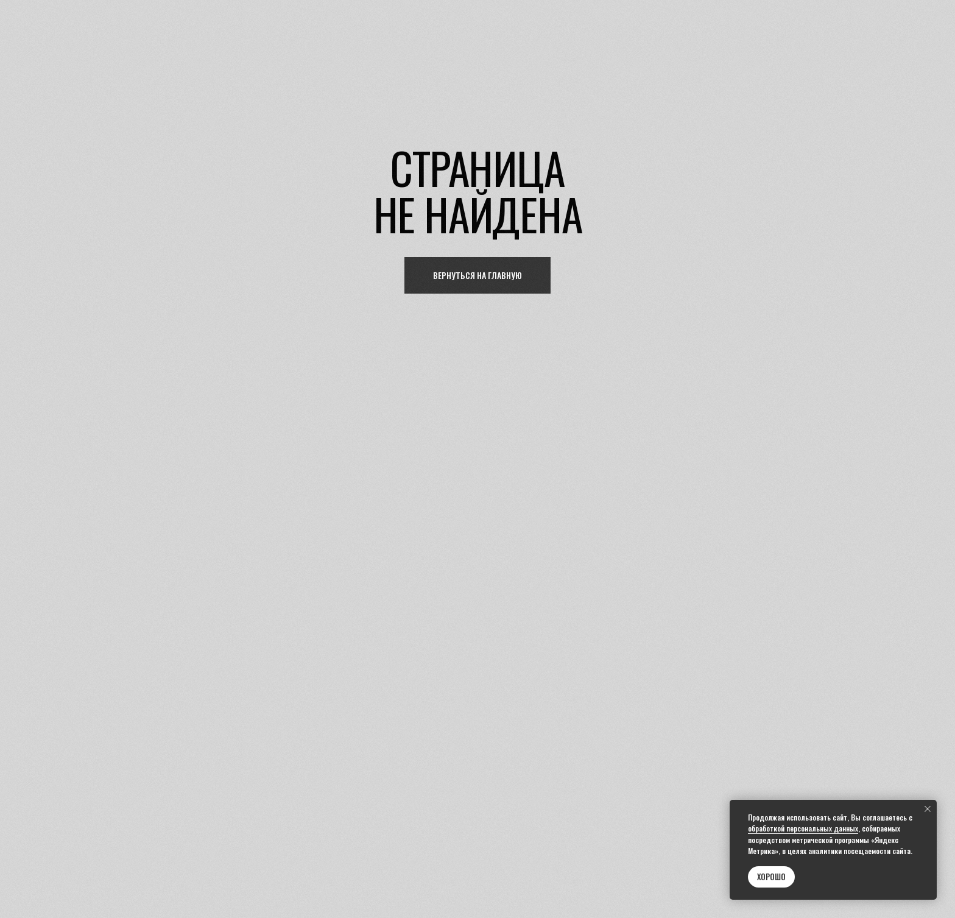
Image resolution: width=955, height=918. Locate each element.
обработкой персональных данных (803, 828)
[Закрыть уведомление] (928, 809)
